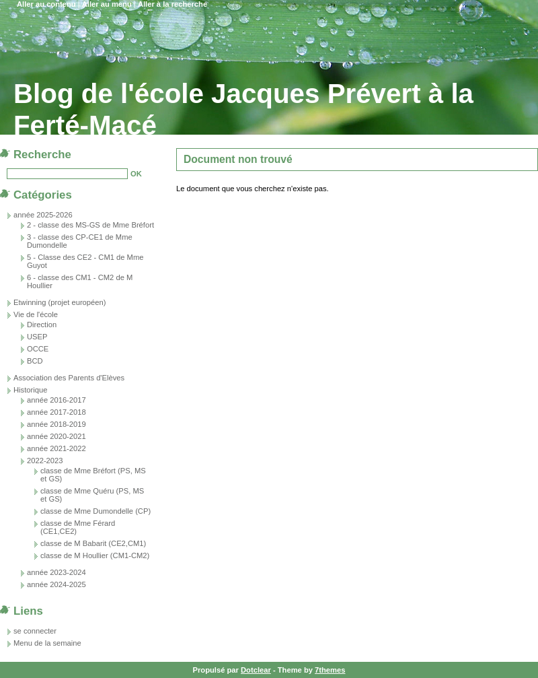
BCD (35, 361)
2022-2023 (45, 460)
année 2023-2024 (56, 572)
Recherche (42, 154)
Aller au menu (107, 4)
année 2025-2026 (43, 215)
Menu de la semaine (47, 643)
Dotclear (256, 670)
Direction (41, 324)
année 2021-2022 (56, 448)
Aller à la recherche (172, 4)
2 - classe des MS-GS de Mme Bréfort (90, 225)
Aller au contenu (46, 4)
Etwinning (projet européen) (59, 302)
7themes (330, 670)
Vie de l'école (35, 314)
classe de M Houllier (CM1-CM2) (94, 555)
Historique (30, 390)
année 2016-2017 (56, 400)
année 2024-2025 (56, 584)
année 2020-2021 (56, 436)
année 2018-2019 (56, 424)
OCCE (37, 349)
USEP (37, 337)
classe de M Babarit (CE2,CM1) (93, 543)
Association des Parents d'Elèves (68, 378)
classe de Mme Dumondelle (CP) (95, 511)
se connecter (34, 631)
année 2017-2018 (56, 412)
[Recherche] (67, 173)
